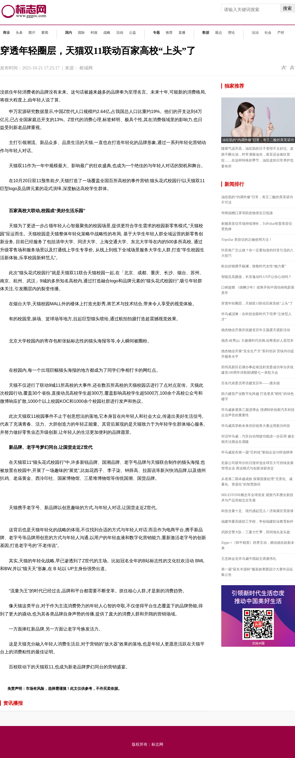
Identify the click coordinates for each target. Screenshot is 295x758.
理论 (231, 32)
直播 (181, 32)
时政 (94, 32)
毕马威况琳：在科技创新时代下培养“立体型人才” (256, 316)
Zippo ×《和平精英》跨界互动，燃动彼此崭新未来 (257, 545)
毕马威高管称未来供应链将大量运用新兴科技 (255, 426)
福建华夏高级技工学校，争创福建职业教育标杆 (257, 521)
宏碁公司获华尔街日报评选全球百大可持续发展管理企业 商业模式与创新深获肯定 (257, 465)
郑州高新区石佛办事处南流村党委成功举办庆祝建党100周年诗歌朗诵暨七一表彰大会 (257, 369)
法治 (255, 32)
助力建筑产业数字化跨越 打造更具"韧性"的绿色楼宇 (257, 396)
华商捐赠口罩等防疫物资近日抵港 (247, 213)
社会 (268, 32)
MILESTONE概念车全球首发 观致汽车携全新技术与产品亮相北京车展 (257, 497)
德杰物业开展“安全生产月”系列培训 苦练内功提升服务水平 (257, 353)
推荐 (169, 32)
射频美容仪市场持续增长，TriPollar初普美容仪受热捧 (256, 226)
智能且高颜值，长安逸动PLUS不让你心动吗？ (256, 277)
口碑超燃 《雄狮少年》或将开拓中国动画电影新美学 (258, 290)
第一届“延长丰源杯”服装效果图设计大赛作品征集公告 (257, 572)
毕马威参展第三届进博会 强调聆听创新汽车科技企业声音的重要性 (258, 412)
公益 (132, 32)
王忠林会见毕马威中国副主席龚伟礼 (248, 559)
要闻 (44, 32)
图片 (32, 32)
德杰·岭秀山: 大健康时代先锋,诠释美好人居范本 (257, 340)
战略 (106, 32)
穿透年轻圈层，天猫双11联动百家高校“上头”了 (257, 303)
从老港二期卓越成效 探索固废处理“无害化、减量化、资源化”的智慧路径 (257, 481)
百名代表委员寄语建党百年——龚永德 (250, 383)
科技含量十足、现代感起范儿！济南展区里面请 (257, 511)
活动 (119, 32)
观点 (218, 32)
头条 (19, 32)
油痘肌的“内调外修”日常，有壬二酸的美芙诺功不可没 (257, 199)
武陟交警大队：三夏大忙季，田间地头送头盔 (255, 532)
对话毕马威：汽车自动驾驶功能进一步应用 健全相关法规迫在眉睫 (258, 439)
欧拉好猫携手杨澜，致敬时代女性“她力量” (253, 266)
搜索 (287, 8)
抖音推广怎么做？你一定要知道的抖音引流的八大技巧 (257, 253)
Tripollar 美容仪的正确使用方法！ (246, 240)
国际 (81, 32)
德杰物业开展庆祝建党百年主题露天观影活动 (255, 330)
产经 (280, 32)
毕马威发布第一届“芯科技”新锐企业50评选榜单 (257, 452)
